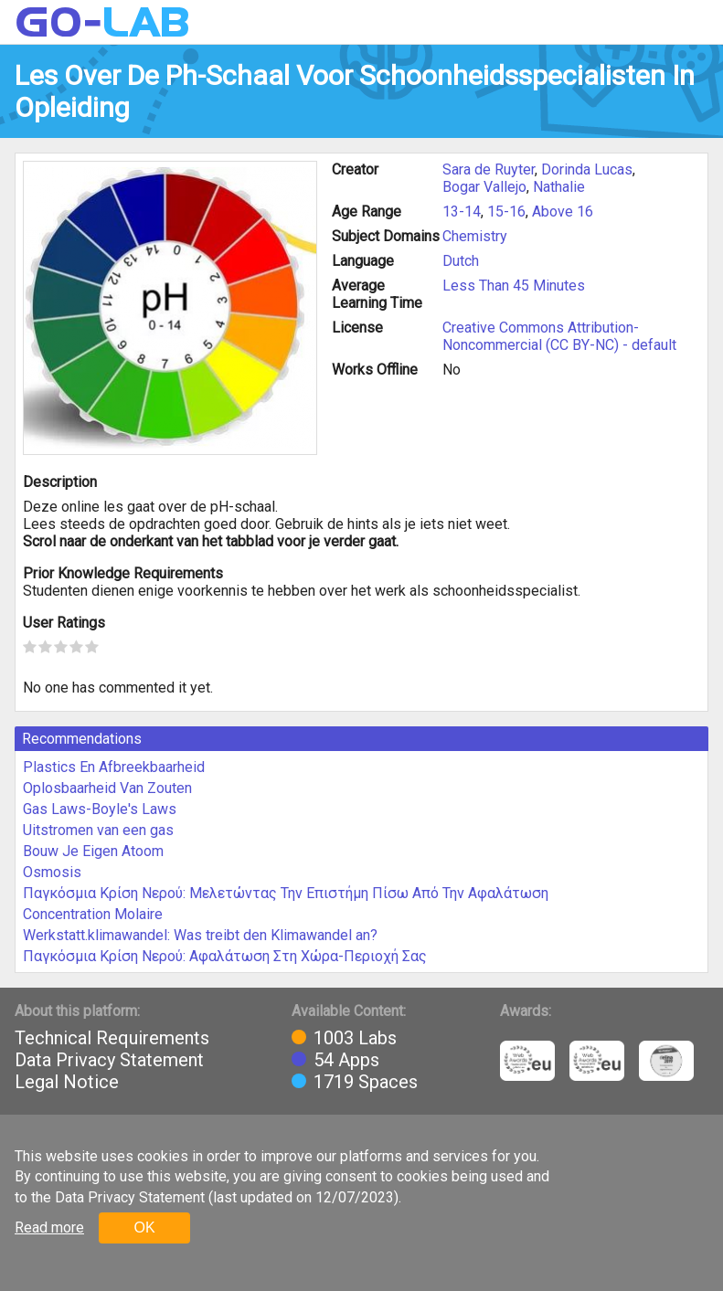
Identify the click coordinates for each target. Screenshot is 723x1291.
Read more (49, 1227)
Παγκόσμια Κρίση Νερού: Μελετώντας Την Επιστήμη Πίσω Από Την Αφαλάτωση (285, 893)
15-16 (506, 211)
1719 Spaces (366, 1082)
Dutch (460, 261)
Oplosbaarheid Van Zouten (107, 788)
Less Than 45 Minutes (513, 285)
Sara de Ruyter (488, 169)
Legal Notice (67, 1082)
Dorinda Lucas (587, 169)
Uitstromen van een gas (98, 830)
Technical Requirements (112, 1038)
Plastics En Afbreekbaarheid (114, 767)
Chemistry (474, 236)
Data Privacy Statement (109, 1060)
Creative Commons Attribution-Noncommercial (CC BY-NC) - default (559, 336)
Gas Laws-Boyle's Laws (99, 809)
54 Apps (346, 1060)
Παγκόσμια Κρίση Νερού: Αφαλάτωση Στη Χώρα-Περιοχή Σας (225, 956)
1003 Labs (355, 1038)
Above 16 (562, 211)
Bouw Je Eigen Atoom (93, 851)
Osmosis (52, 872)
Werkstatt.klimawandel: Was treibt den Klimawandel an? (200, 935)
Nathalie (559, 187)
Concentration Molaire (93, 914)
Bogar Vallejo (484, 187)
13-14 (461, 211)
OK (143, 1227)
